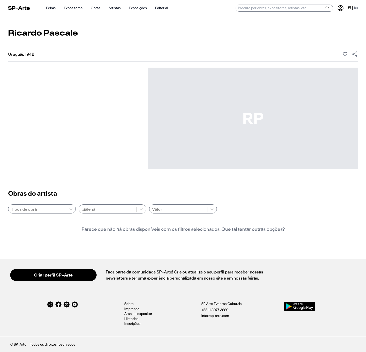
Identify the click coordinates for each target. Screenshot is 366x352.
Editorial (161, 8)
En (356, 7)
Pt (349, 7)
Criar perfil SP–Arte (53, 275)
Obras (95, 8)
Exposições (138, 8)
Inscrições (132, 324)
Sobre (129, 304)
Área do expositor (138, 314)
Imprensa (131, 309)
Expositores (73, 8)
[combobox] (11, 209)
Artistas (115, 8)
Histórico (131, 319)
